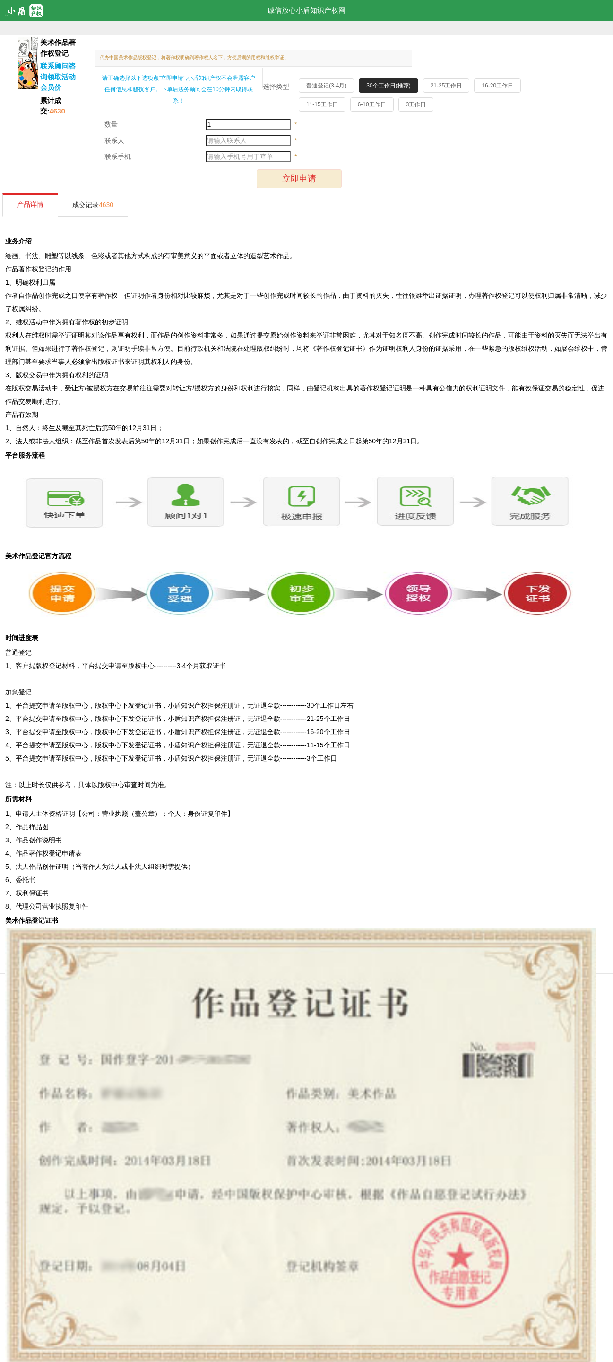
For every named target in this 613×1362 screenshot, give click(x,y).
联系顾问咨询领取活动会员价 (58, 76)
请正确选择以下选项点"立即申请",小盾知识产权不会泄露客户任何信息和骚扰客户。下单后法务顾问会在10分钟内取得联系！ (178, 89)
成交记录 (92, 204)
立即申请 (299, 178)
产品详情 (30, 204)
